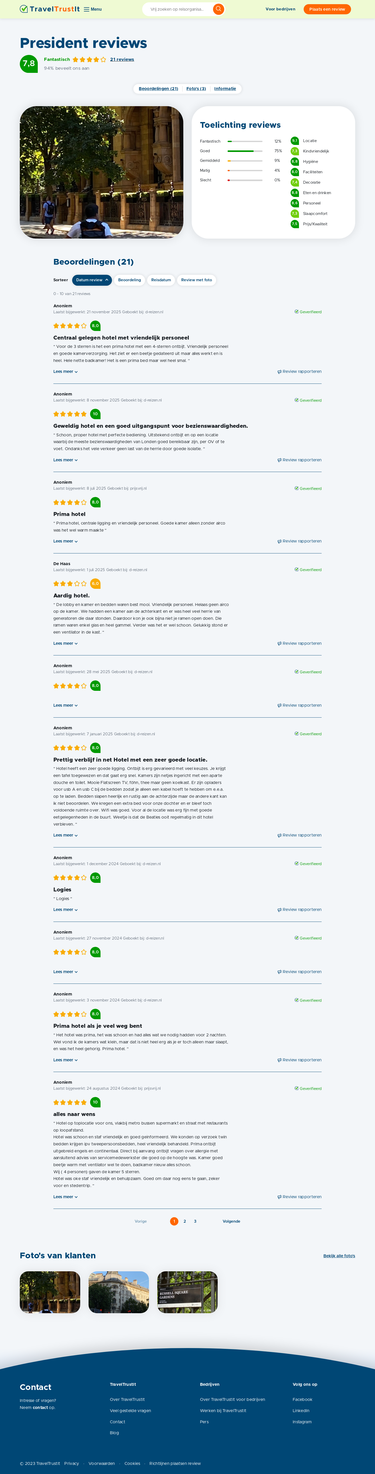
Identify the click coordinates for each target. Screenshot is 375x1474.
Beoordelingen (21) (158, 89)
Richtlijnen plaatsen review (175, 1464)
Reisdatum (161, 280)
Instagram (302, 1422)
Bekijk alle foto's (339, 1256)
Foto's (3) (196, 89)
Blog (114, 1433)
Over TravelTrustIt (127, 1400)
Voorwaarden (102, 1464)
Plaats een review (327, 9)
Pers (204, 1422)
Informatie (225, 89)
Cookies (132, 1464)
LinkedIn (301, 1411)
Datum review (89, 280)
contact (40, 1408)
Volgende (231, 1221)
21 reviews (122, 59)
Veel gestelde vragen (130, 1411)
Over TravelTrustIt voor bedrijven (232, 1400)
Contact (117, 1422)
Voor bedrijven (280, 9)
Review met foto (196, 280)
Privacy (71, 1464)
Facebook (303, 1400)
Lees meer (63, 371)
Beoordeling (129, 280)
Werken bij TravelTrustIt (223, 1411)
